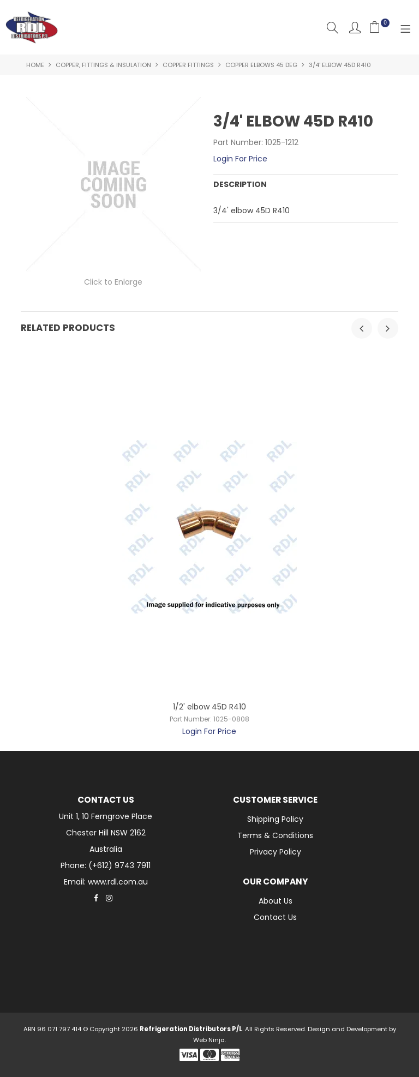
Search (332, 27)
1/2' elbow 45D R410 (209, 706)
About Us (275, 900)
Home (35, 65)
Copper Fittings (188, 65)
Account (355, 27)
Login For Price (240, 158)
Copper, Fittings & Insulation (103, 65)
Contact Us (275, 917)
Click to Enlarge (113, 281)
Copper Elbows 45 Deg (261, 65)
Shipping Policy (275, 819)
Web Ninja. (209, 1040)
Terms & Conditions (275, 835)
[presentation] (361, 328)
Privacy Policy (275, 851)
